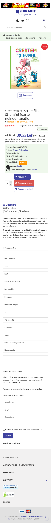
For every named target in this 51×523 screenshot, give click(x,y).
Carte (17, 35)
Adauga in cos (24, 177)
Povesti (42, 38)
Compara (42, 129)
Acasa (9, 35)
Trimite (8, 436)
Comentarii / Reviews (16, 211)
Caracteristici (11, 208)
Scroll (47, 519)
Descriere (9, 204)
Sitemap (6, 502)
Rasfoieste (27, 95)
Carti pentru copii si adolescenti (20, 38)
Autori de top (10, 458)
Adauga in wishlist (25, 189)
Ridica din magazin (25, 183)
